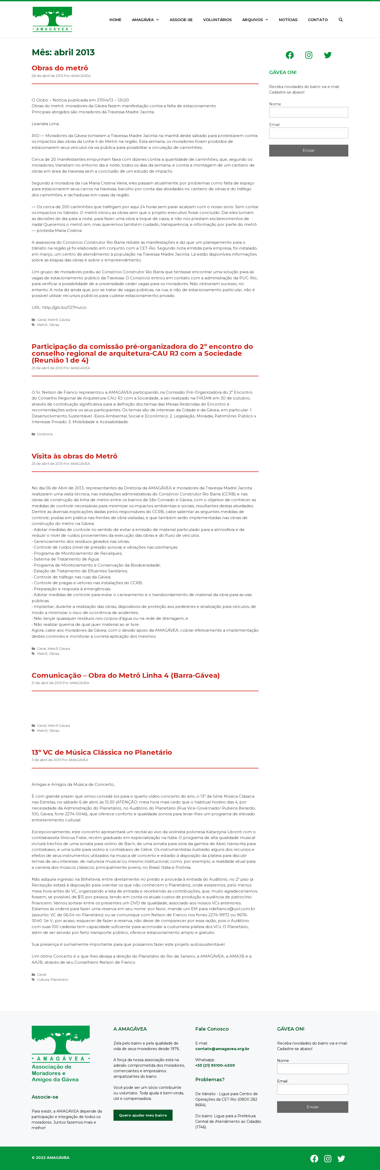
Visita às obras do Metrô (74, 456)
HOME (115, 19)
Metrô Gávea (59, 320)
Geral (41, 320)
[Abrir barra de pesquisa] (340, 20)
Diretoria (45, 434)
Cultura (43, 980)
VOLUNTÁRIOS (217, 19)
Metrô (42, 325)
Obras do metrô (60, 68)
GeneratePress (53, 1154)
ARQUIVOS (258, 20)
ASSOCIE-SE (181, 19)
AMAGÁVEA (148, 20)
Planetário (59, 980)
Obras (54, 325)
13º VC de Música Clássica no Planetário (102, 752)
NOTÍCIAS (288, 19)
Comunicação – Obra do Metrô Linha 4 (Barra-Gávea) (126, 675)
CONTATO (318, 19)
